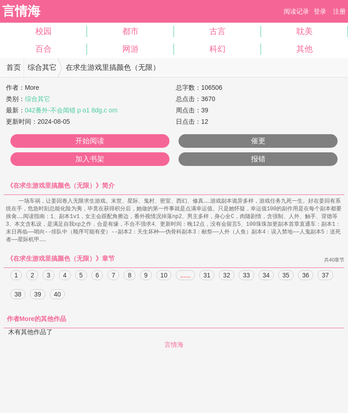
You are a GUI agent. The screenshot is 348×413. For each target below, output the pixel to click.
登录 (320, 11)
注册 (339, 11)
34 (266, 278)
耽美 (304, 31)
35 (286, 278)
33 (246, 278)
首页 (13, 67)
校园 (43, 31)
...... (185, 278)
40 (57, 297)
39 (37, 297)
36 (305, 278)
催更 (258, 141)
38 (18, 297)
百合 (43, 48)
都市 (130, 31)
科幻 (217, 48)
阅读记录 (296, 11)
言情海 (21, 11)
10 (164, 278)
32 (226, 278)
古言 (217, 31)
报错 (258, 159)
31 (207, 278)
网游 (130, 48)
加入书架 (89, 159)
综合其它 (42, 67)
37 (325, 278)
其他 (304, 48)
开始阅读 (89, 141)
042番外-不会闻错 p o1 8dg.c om (71, 110)
